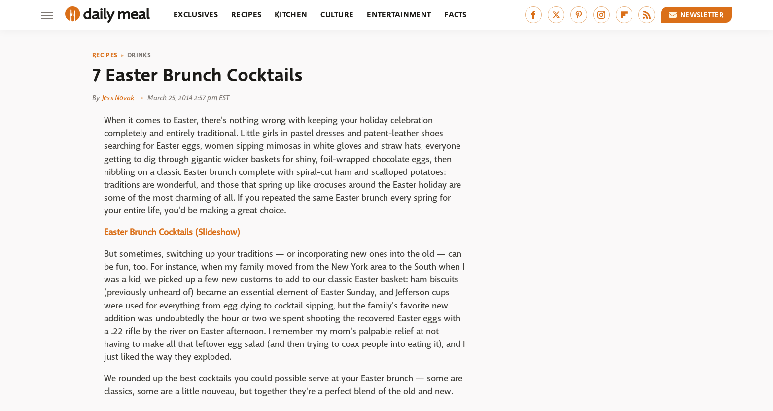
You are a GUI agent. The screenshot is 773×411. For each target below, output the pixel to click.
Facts (455, 14)
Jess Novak (118, 97)
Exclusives (196, 14)
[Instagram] (601, 14)
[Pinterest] (578, 14)
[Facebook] (533, 14)
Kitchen (291, 14)
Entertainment (399, 14)
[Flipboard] (624, 14)
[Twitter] (556, 14)
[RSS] (646, 14)
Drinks (139, 55)
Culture (336, 14)
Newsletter (696, 15)
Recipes (246, 14)
